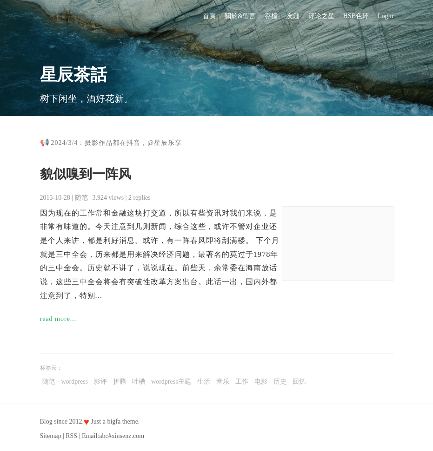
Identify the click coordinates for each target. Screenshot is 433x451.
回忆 (299, 381)
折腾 (119, 381)
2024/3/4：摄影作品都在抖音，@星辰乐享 (116, 142)
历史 (279, 381)
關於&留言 (240, 16)
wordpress (74, 381)
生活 (203, 381)
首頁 (209, 16)
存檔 (271, 16)
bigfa (113, 421)
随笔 (81, 197)
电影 (260, 381)
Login (385, 16)
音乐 (222, 381)
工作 (241, 381)
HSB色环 (356, 16)
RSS (71, 435)
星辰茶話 (73, 74)
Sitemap (50, 435)
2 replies (139, 197)
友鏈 (293, 16)
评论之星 (321, 16)
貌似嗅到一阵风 (85, 174)
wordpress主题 (171, 381)
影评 (100, 381)
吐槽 (138, 381)
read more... (58, 318)
